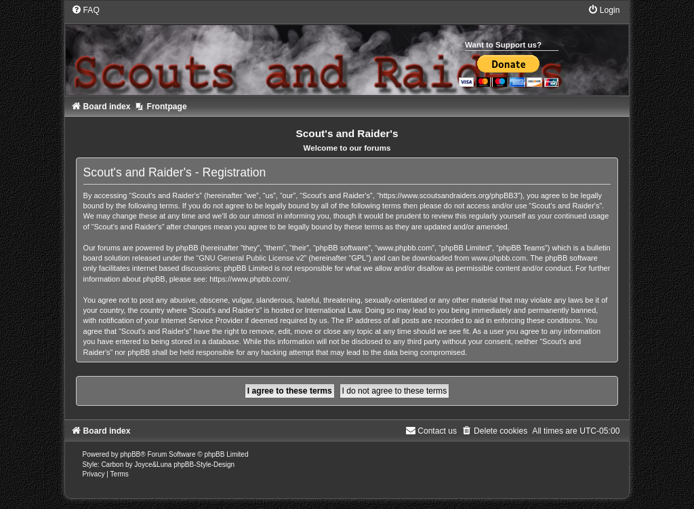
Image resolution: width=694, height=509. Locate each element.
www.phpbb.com (499, 258)
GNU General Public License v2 (251, 258)
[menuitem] (85, 10)
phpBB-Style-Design (204, 464)
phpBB (130, 454)
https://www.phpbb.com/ (249, 279)
